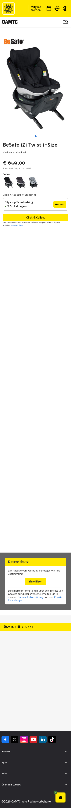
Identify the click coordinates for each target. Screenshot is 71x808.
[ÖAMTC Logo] (8, 8)
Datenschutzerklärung (30, 597)
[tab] (36, 136)
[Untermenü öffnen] (66, 751)
